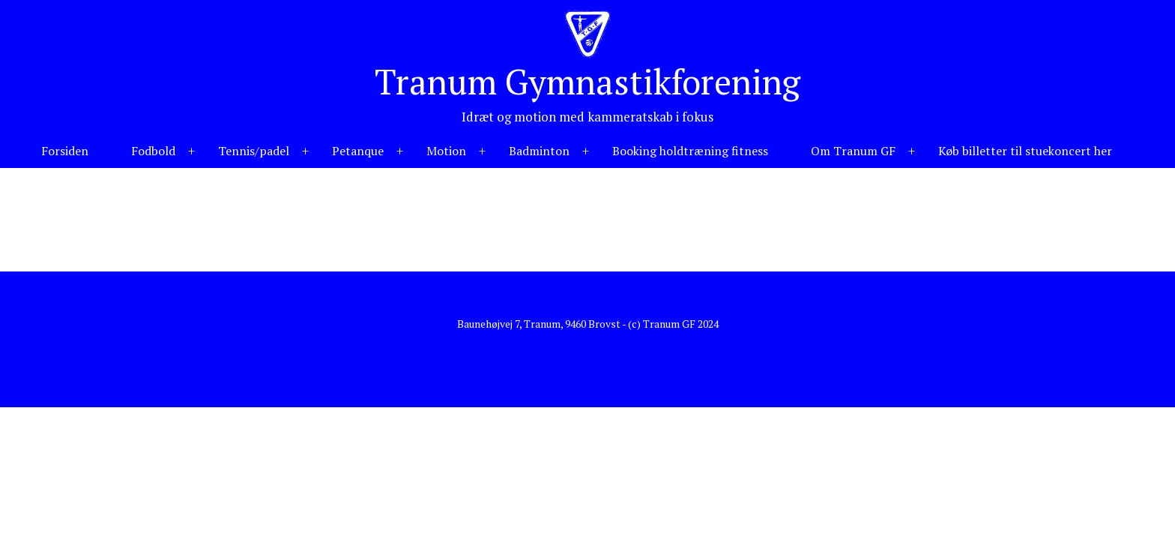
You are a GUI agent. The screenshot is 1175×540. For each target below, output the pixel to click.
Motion (446, 150)
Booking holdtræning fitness (690, 150)
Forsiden (64, 150)
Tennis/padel (253, 150)
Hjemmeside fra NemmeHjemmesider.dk (587, 347)
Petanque (358, 150)
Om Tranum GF (853, 150)
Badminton (539, 150)
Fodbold (153, 150)
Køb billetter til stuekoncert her (1025, 150)
